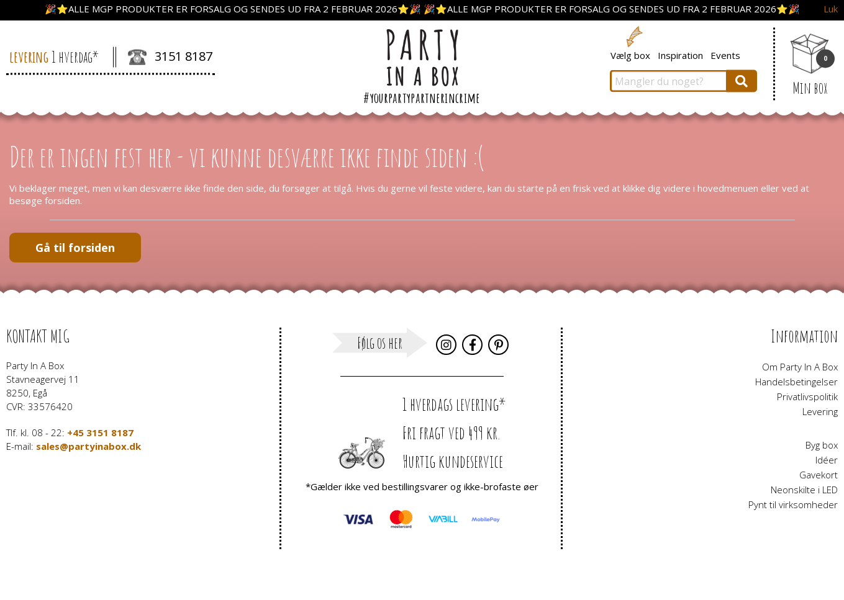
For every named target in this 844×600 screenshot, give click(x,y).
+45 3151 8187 (100, 432)
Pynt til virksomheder (793, 504)
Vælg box (630, 54)
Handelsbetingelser (796, 381)
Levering (820, 411)
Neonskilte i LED (804, 489)
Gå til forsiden (75, 247)
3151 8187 (170, 57)
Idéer (826, 460)
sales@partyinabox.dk (88, 446)
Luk (831, 9)
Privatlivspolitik (807, 396)
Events (725, 54)
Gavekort (818, 474)
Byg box (821, 445)
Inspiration (680, 54)
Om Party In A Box (800, 366)
